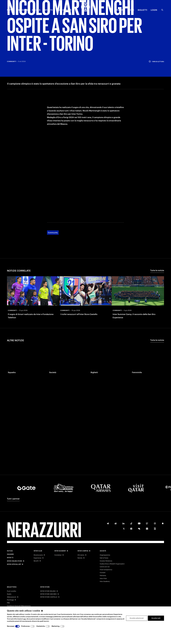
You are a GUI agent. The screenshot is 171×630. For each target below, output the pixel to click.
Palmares (103, 575)
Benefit (36, 561)
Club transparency (106, 570)
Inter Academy (60, 551)
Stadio (9, 594)
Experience (37, 558)
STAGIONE (23, 10)
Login (154, 10)
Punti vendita (11, 591)
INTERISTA (119, 10)
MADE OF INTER (63, 10)
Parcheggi (10, 600)
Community (53, 214)
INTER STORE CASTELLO (48, 597)
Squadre (10, 554)
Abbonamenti (11, 597)
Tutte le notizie (157, 252)
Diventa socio (38, 555)
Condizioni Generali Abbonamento (19, 606)
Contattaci (58, 555)
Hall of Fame (104, 558)
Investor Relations (106, 561)
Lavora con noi (105, 567)
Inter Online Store (14, 561)
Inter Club (38, 551)
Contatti (102, 572)
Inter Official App (14, 564)
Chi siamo (81, 555)
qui (24, 619)
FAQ (8, 603)
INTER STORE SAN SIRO (48, 594)
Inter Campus (83, 551)
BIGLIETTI (142, 10)
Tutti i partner (13, 498)
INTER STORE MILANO (48, 591)
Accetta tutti (155, 618)
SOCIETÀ (36, 10)
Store (131, 10)
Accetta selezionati (137, 618)
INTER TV (48, 10)
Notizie (10, 551)
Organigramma (105, 555)
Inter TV (10, 558)
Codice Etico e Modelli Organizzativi (112, 564)
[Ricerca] (162, 10)
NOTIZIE (11, 10)
